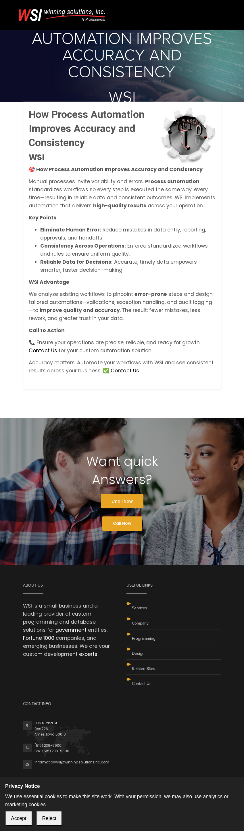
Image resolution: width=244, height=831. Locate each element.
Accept (18, 818)
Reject (49, 818)
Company (140, 623)
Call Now (122, 523)
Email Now (122, 501)
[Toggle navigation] (217, 11)
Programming (143, 638)
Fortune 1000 (38, 638)
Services (139, 608)
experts (88, 654)
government (71, 630)
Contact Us (43, 350)
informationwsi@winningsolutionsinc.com (71, 762)
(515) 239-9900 (48, 745)
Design (138, 653)
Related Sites (143, 668)
